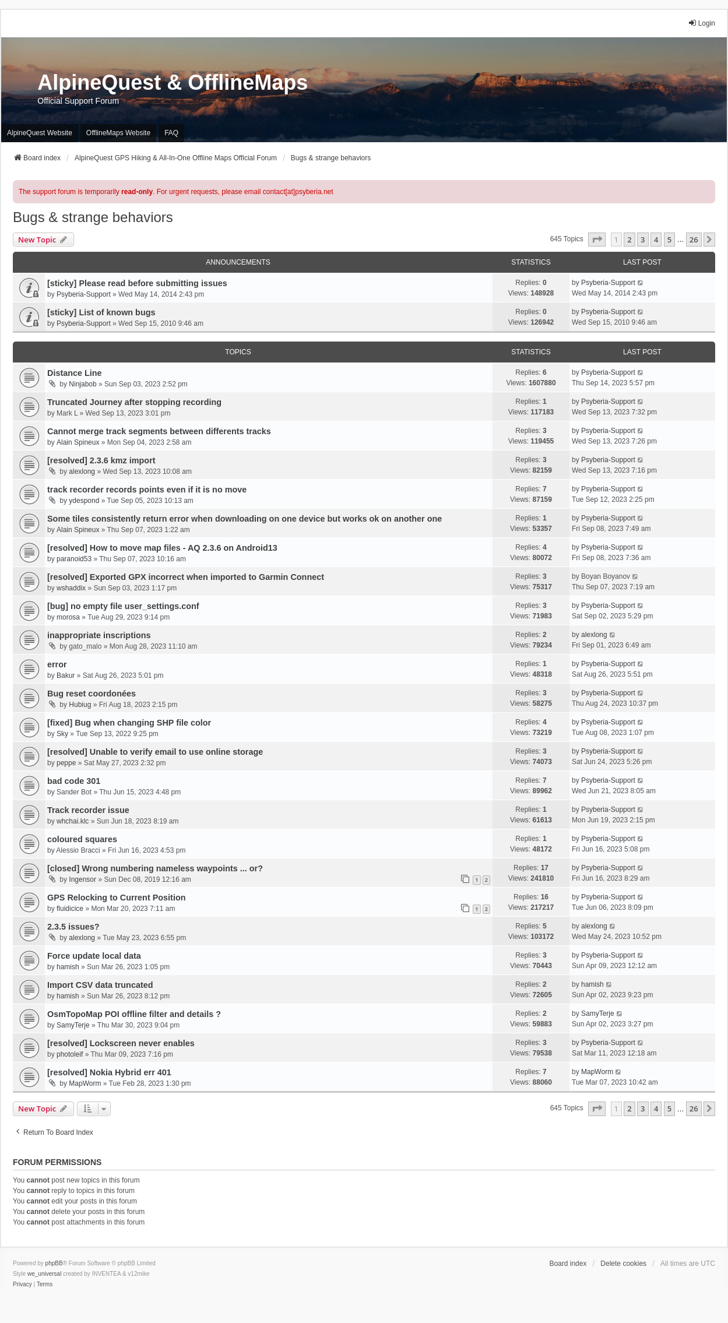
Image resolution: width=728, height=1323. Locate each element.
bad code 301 (73, 781)
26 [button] (694, 239)
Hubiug (80, 705)
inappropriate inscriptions (99, 635)
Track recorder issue (88, 810)
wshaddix (71, 588)
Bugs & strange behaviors (93, 217)
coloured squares (82, 839)
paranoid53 (74, 559)
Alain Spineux (78, 442)
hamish (68, 967)
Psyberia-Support (84, 294)
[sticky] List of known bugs (101, 312)
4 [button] (656, 239)
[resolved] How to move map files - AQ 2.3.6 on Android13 (162, 548)
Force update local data (94, 955)
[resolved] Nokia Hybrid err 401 (109, 1072)
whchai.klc (73, 821)
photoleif (70, 1054)
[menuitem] (22, 1284)
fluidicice (70, 909)
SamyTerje (73, 1025)
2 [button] (629, 239)
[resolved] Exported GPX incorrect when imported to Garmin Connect (185, 577)
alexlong (82, 471)
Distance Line (74, 373)
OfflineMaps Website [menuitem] (118, 133)
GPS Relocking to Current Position (116, 897)
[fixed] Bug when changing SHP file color (129, 722)
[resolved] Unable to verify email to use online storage (155, 751)
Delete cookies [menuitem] (623, 1263)
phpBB (54, 1263)
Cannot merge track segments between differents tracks (159, 431)
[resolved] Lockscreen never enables (121, 1043)
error (57, 664)
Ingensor (82, 879)
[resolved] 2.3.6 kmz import (101, 460)
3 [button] (643, 239)
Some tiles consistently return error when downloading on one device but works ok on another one (244, 518)
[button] (597, 240)
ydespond (84, 501)
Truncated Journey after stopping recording (134, 402)
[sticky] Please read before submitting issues (137, 283)
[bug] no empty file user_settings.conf (123, 606)
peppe (66, 763)
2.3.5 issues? (73, 926)
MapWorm (85, 1083)
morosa (68, 617)
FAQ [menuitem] (171, 133)
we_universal (44, 1274)
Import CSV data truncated (100, 985)
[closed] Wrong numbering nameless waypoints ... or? (155, 868)
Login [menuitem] (701, 23)
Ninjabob (82, 384)
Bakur (66, 675)
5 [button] (669, 239)
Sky (62, 734)
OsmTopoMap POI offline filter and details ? (134, 1014)
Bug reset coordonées (91, 693)
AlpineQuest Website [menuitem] (39, 133)
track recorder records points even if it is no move (147, 489)
